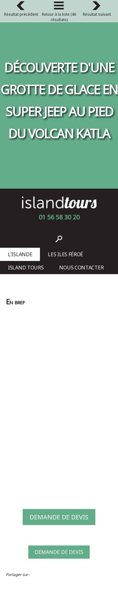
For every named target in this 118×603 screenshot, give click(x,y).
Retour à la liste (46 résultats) (59, 12)
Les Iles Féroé (65, 254)
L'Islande (20, 254)
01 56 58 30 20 (59, 217)
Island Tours (25, 267)
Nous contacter (81, 267)
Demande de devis (59, 517)
